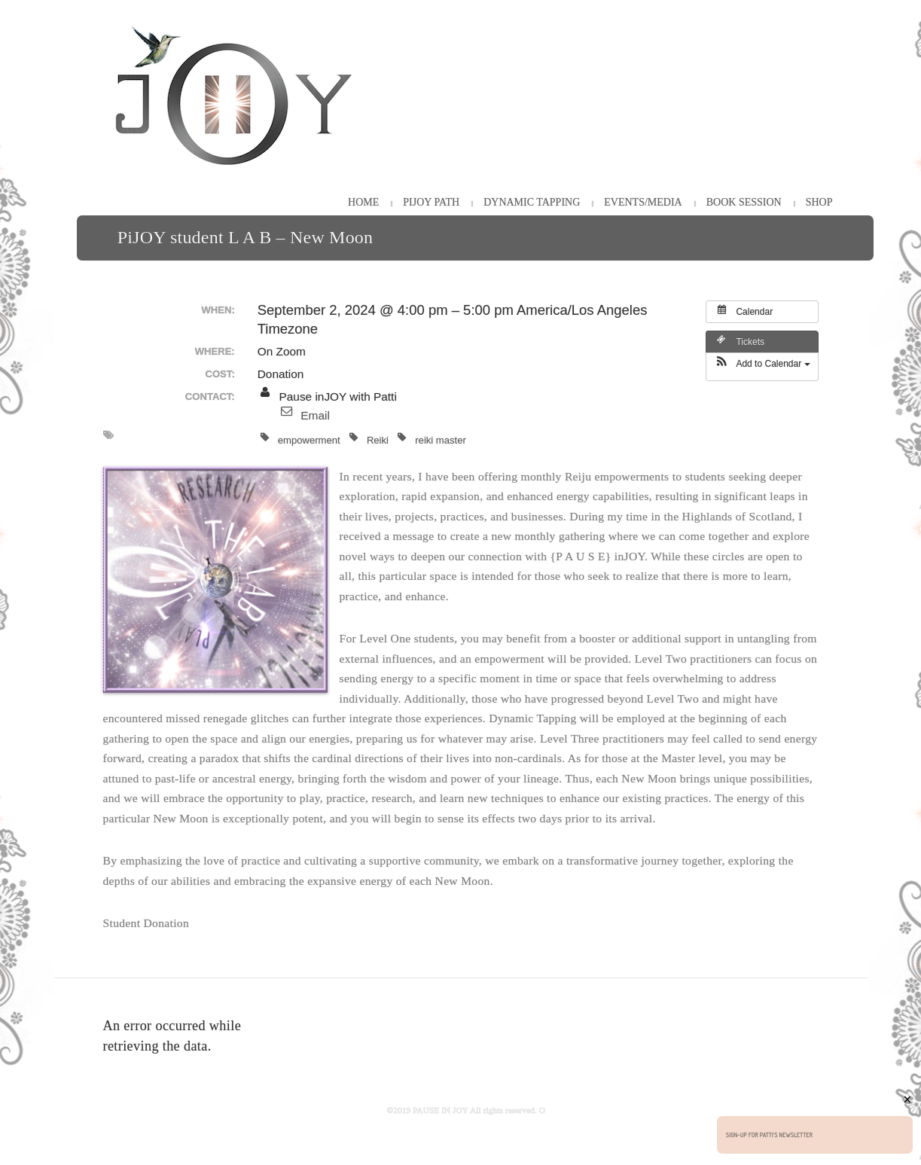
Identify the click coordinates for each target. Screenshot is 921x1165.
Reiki (369, 439)
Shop (819, 202)
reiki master (432, 439)
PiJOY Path (431, 202)
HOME (363, 202)
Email (314, 415)
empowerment (300, 439)
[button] (761, 366)
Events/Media (643, 202)
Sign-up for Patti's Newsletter (769, 1135)
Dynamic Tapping (531, 202)
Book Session (744, 202)
